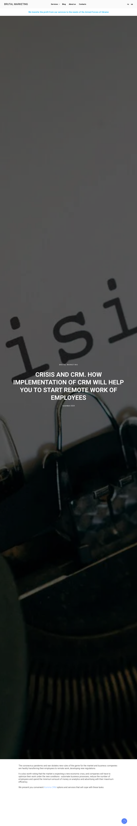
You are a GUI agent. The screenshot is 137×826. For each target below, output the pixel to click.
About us (72, 4)
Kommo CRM (50, 787)
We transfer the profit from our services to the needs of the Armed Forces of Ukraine (68, 12)
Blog (64, 4)
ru (128, 4)
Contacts (82, 4)
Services (54, 4)
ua (132, 4)
